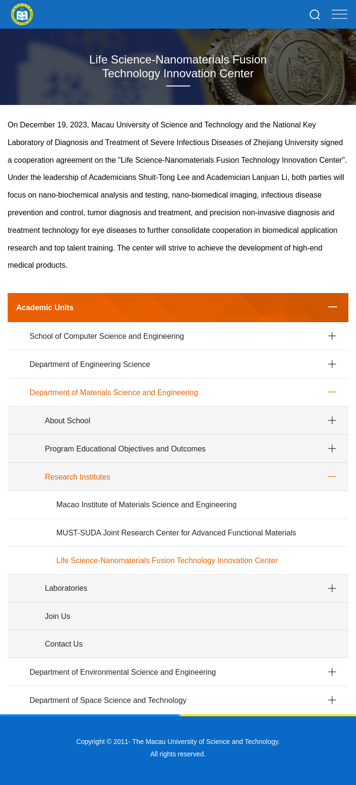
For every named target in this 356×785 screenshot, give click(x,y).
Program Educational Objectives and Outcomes (125, 449)
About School (67, 421)
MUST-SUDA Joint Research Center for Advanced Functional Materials (176, 533)
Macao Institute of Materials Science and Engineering (146, 505)
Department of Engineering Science (90, 364)
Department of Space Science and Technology (108, 700)
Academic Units (44, 308)
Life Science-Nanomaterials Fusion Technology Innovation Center (167, 560)
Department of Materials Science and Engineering (114, 392)
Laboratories (66, 588)
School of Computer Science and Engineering (107, 336)
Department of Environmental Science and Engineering (123, 672)
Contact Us (64, 644)
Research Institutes (77, 477)
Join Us (57, 616)
